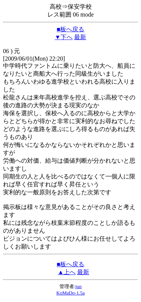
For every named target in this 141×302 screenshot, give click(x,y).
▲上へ (67, 272)
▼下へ (64, 37)
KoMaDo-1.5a (70, 293)
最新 (80, 37)
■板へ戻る (71, 29)
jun (79, 286)
